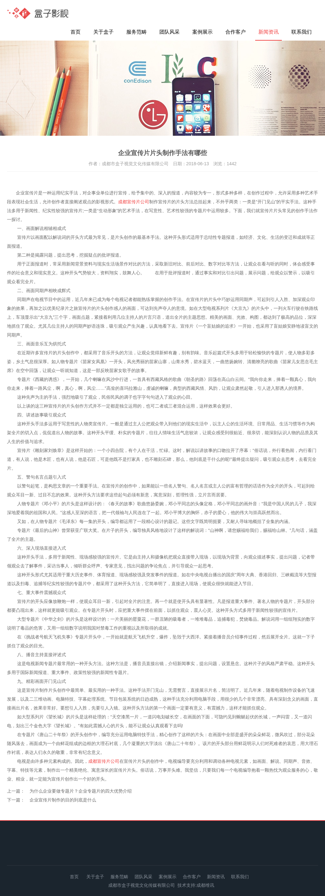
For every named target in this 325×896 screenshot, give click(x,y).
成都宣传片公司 (133, 201)
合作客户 (235, 32)
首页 (75, 32)
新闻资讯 (268, 32)
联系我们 (301, 32)
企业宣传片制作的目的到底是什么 (63, 799)
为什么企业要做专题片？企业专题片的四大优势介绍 (81, 791)
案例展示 (202, 32)
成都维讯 (205, 885)
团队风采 (169, 32)
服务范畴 (136, 32)
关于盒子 (103, 32)
